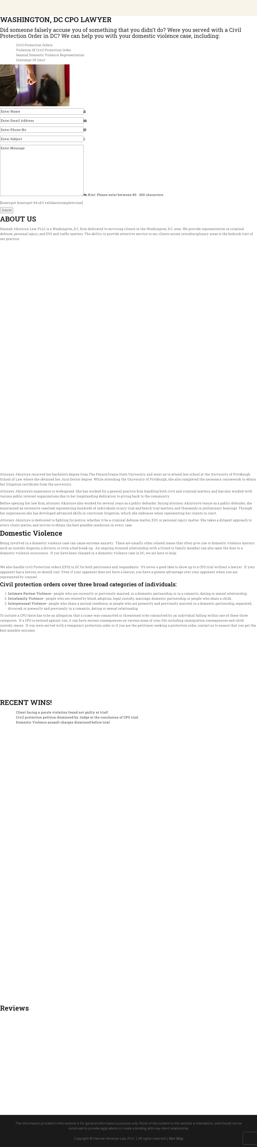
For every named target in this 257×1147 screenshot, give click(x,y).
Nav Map (176, 1138)
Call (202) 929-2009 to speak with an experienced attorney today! (122, 1064)
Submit (7, 210)
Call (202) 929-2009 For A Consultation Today (130, 84)
